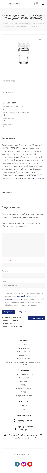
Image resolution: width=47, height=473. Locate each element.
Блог (23, 409)
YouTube (29, 464)
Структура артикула (24, 374)
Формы (23, 381)
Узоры (23, 384)
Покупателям (24, 348)
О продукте (23, 370)
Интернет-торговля (23, 395)
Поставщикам (23, 351)
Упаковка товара (23, 388)
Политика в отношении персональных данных (23, 363)
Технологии (23, 377)
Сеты (23, 392)
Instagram (23, 464)
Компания (23, 340)
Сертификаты (23, 358)
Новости (23, 405)
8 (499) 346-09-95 (25, 420)
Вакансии (23, 355)
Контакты (23, 401)
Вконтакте (17, 464)
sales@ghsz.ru (25, 429)
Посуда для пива (36, 178)
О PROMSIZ (23, 344)
